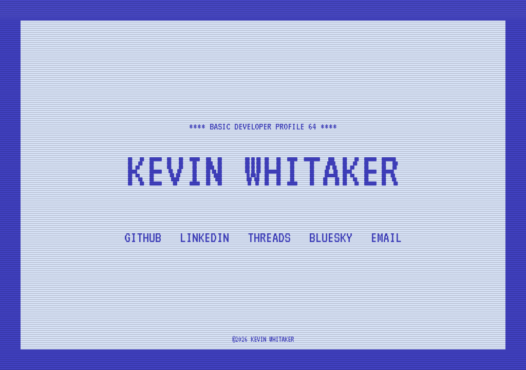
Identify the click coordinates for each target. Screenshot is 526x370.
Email (386, 237)
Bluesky (330, 237)
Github (142, 237)
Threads (269, 237)
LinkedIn (204, 237)
